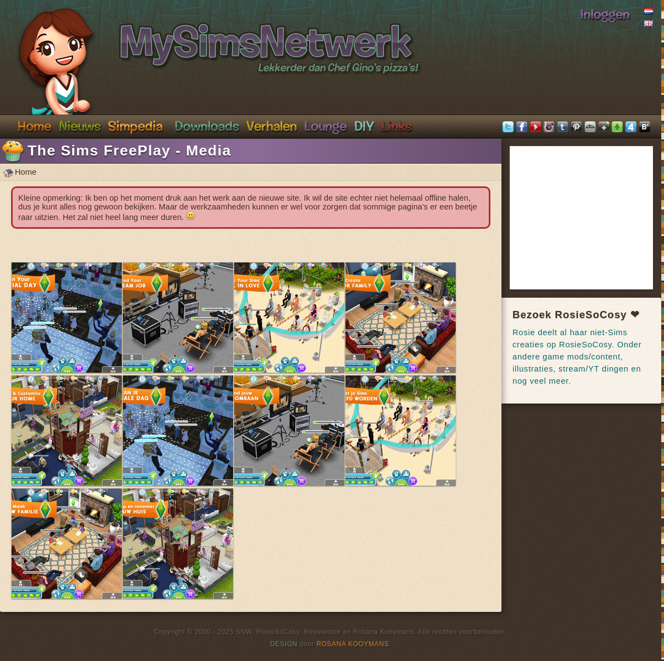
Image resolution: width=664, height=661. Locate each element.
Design (284, 644)
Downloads (207, 125)
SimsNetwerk (201, 37)
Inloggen (605, 14)
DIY (364, 125)
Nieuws (80, 125)
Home (35, 125)
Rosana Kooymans (352, 644)
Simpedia (135, 125)
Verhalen (271, 125)
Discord (325, 125)
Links (396, 125)
